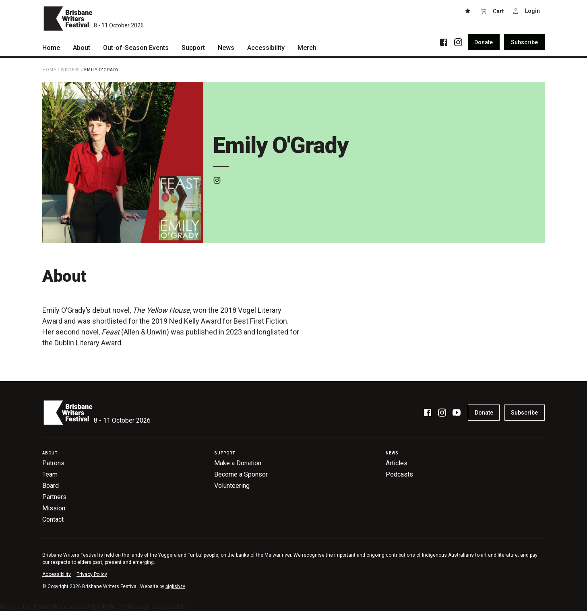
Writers (70, 70)
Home (49, 70)
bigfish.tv (175, 586)
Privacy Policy (91, 574)
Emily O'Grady (101, 70)
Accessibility (56, 574)
